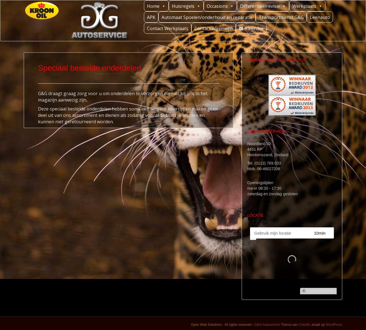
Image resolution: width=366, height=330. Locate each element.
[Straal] (325, 233)
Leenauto (320, 17)
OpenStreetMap (320, 291)
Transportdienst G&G (281, 17)
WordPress (334, 325)
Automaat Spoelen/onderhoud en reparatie (207, 17)
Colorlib (304, 325)
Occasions (220, 6)
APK (151, 17)
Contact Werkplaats (167, 28)
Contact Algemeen (213, 28)
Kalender (254, 28)
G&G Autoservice (267, 325)
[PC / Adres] (279, 233)
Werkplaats (307, 6)
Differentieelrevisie (263, 6)
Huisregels (186, 6)
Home (156, 6)
